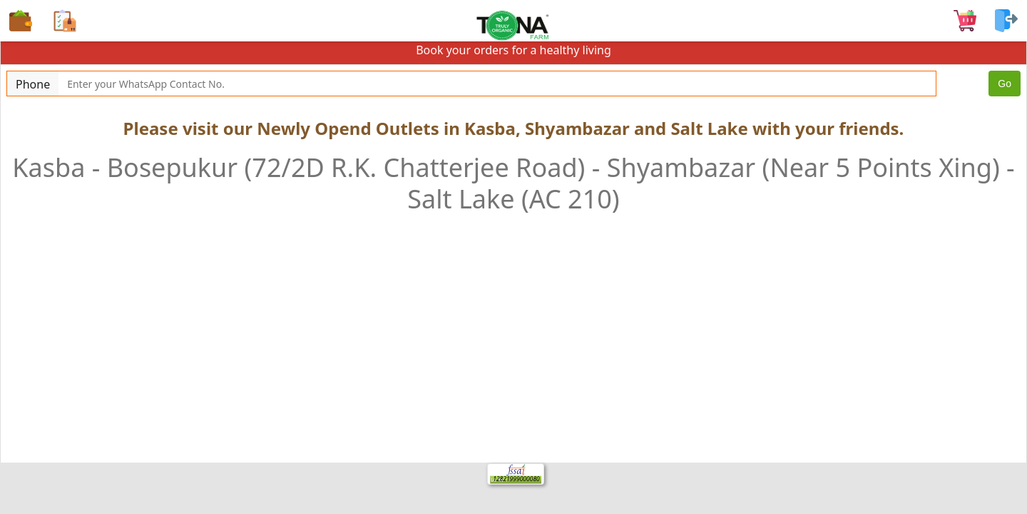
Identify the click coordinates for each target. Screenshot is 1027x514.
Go (1004, 83)
